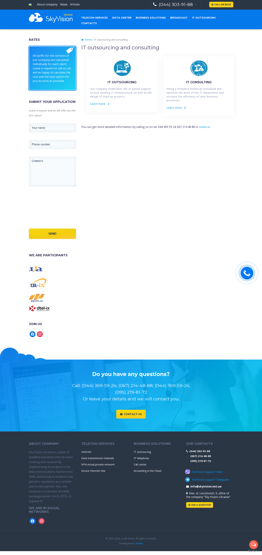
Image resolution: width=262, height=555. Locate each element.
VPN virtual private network (97, 464)
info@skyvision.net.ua (203, 486)
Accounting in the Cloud (147, 470)
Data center (121, 17)
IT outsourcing (204, 17)
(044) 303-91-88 (173, 4)
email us (204, 127)
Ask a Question (199, 505)
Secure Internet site (93, 470)
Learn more (99, 104)
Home (86, 39)
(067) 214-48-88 (200, 456)
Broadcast (179, 17)
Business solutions (151, 17)
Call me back (221, 4)
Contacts (89, 23)
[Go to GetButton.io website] (253, 551)
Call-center (140, 464)
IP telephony (141, 458)
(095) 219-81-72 (200, 461)
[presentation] (40, 214)
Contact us (131, 414)
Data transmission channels (97, 458)
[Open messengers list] (253, 544)
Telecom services (94, 17)
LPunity (139, 543)
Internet (86, 452)
